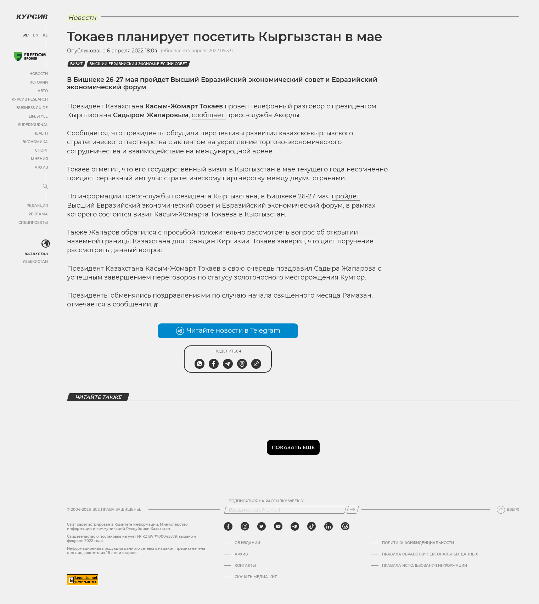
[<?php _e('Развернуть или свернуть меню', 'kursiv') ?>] (45, 243)
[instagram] (245, 526)
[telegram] (295, 526)
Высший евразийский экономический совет (138, 64)
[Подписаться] (352, 510)
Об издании (247, 543)
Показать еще (293, 447)
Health (40, 133)
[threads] (345, 526)
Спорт (41, 150)
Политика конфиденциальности (418, 543)
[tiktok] (311, 526)
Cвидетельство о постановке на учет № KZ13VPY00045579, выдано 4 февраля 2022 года (131, 538)
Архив (41, 167)
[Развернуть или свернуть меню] (45, 187)
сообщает (209, 115)
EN (35, 35)
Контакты (245, 566)
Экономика (35, 142)
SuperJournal (33, 125)
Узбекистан (35, 261)
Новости (38, 74)
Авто (43, 91)
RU (25, 35)
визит (76, 64)
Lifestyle (38, 116)
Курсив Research (30, 99)
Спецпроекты (33, 222)
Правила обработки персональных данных (430, 554)
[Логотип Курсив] (32, 16)
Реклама (38, 214)
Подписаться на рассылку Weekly (266, 501)
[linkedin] (328, 526)
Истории (38, 82)
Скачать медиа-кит (256, 577)
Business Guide (32, 108)
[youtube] (278, 526)
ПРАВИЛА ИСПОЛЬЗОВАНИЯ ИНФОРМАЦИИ (424, 566)
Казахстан (36, 254)
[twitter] (261, 526)
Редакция (37, 205)
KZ (45, 35)
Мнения (39, 159)
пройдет (346, 196)
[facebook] (228, 526)
